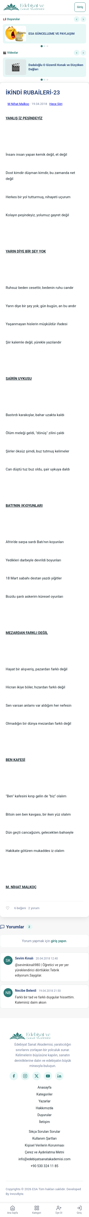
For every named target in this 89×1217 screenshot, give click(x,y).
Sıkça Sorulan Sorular (44, 1131)
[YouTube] (48, 1076)
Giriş (80, 7)
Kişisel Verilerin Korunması (44, 1145)
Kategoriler (45, 1094)
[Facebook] (13, 1076)
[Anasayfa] (23, 7)
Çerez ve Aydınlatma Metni (44, 1152)
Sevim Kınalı (24, 958)
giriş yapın (58, 941)
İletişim (44, 1122)
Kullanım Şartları (44, 1138)
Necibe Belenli (25, 990)
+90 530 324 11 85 (44, 1166)
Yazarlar (44, 1101)
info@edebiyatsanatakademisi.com (44, 1159)
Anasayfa (44, 1087)
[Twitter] (36, 1076)
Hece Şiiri (55, 104)
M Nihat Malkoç (18, 104)
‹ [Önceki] (76, 19)
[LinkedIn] (59, 1076)
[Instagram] (25, 1076)
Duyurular (44, 1115)
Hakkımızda (44, 1108)
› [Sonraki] (83, 19)
